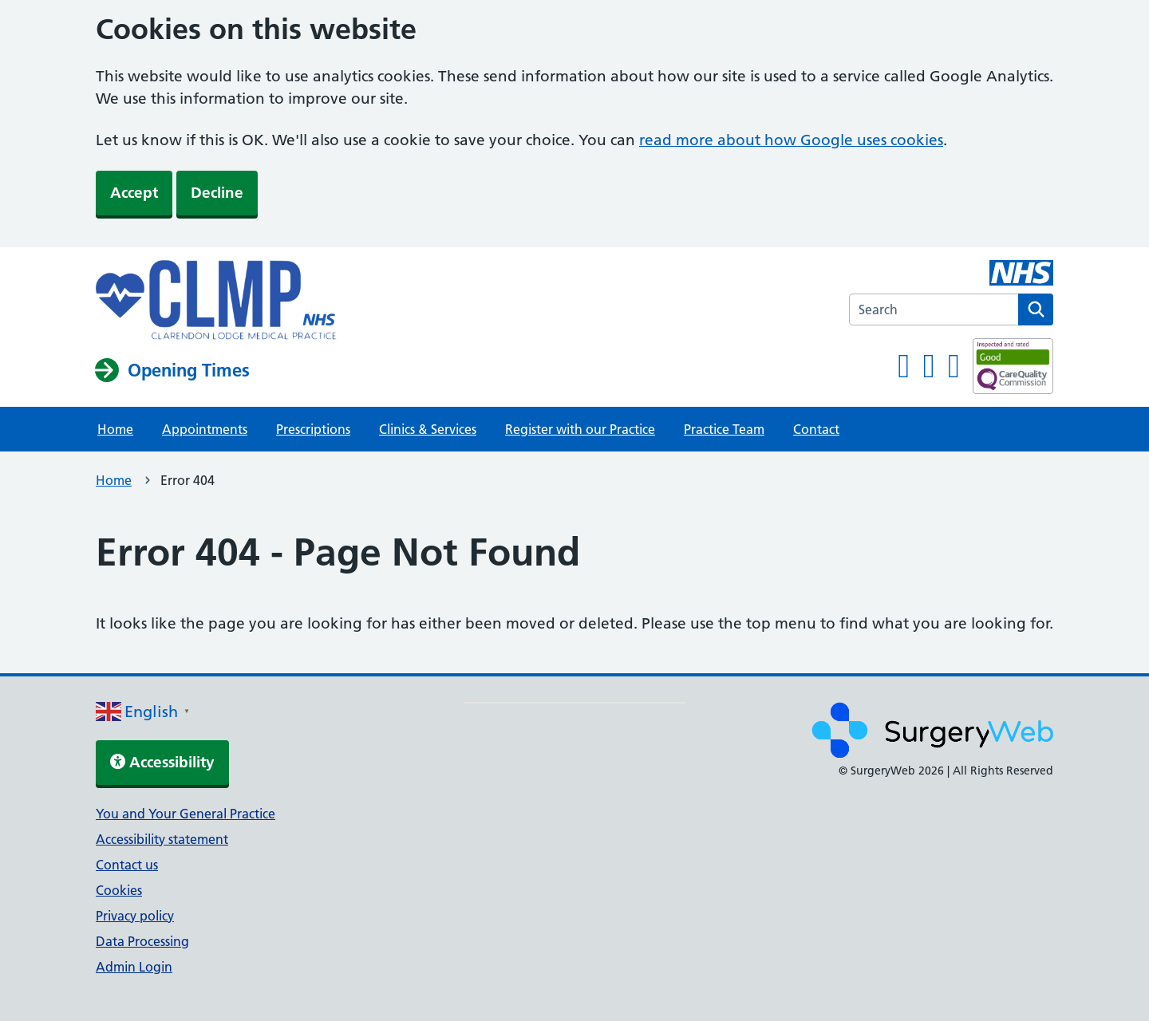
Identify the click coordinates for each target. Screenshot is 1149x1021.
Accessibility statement (162, 839)
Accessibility (162, 762)
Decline (217, 192)
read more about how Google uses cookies (791, 140)
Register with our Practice (580, 429)
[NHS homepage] (216, 301)
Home (115, 429)
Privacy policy (135, 916)
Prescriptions (313, 429)
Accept (134, 192)
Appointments (204, 429)
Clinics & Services (427, 429)
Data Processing (142, 941)
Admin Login (134, 967)
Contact (816, 429)
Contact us (127, 865)
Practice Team (724, 429)
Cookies (119, 890)
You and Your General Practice (185, 814)
